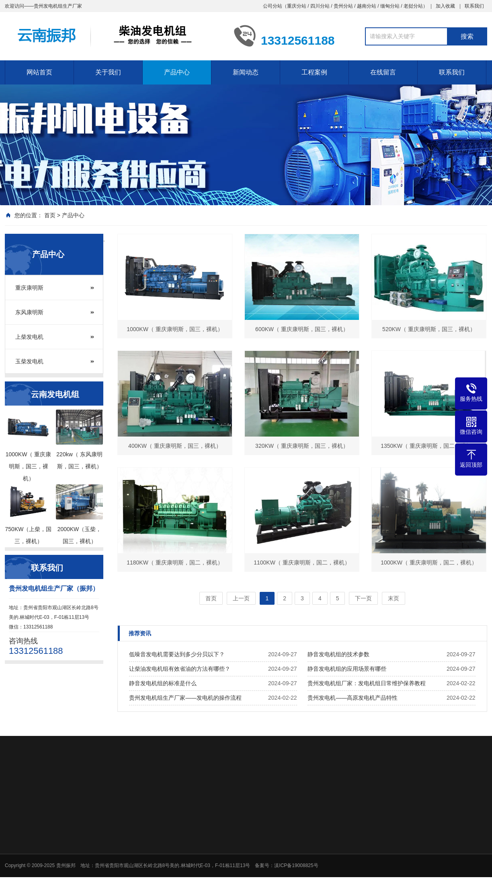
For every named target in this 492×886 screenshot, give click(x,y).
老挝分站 (413, 6)
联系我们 (474, 6)
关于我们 (108, 72)
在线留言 (383, 72)
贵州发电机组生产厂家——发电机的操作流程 (185, 697)
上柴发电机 (29, 337)
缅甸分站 (390, 6)
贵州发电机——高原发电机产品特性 (353, 697)
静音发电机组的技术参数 (338, 654)
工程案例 (314, 72)
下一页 (363, 598)
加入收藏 (445, 6)
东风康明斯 (29, 312)
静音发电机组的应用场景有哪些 (347, 669)
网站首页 (39, 72)
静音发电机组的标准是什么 (163, 683)
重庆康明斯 (29, 287)
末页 (393, 598)
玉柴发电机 (29, 361)
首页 (49, 215)
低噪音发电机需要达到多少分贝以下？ (177, 654)
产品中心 (177, 72)
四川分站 (320, 6)
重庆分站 (296, 6)
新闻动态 (245, 72)
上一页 (241, 598)
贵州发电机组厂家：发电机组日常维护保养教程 (367, 683)
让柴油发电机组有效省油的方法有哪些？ (179, 669)
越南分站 (366, 6)
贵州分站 (343, 6)
